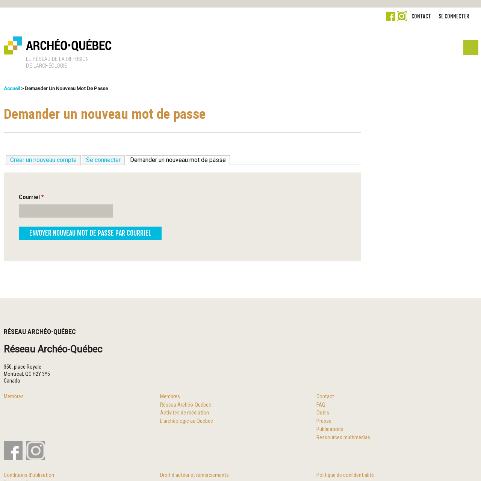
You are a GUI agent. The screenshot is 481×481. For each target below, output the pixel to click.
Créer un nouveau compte (43, 159)
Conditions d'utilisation (29, 475)
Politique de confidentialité (345, 475)
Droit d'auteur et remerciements (194, 475)
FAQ (320, 405)
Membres (14, 396)
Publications (329, 429)
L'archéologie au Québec (186, 421)
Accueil (12, 88)
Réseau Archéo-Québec (185, 405)
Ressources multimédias (343, 437)
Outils (322, 413)
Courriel (31, 197)
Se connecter (454, 16)
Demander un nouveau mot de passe (180, 159)
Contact (421, 16)
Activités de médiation (184, 413)
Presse (323, 421)
